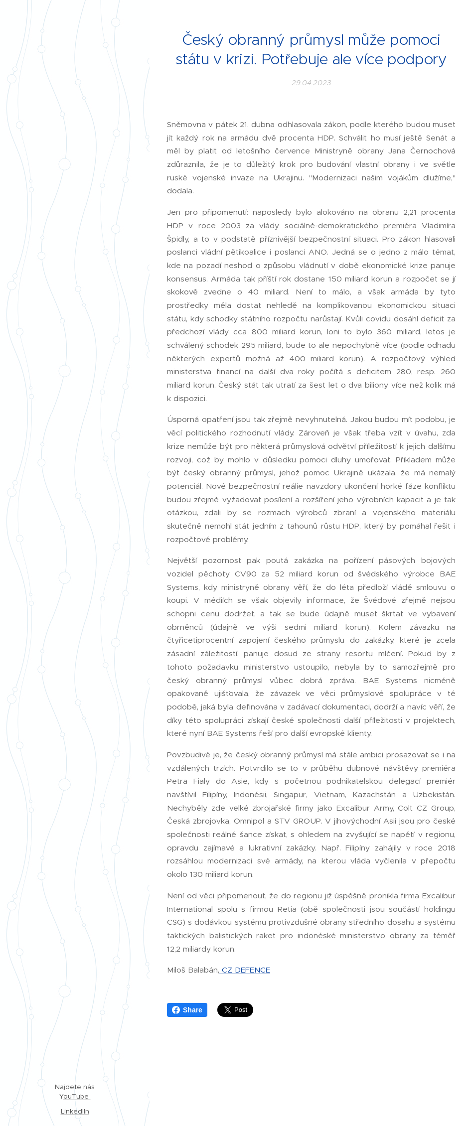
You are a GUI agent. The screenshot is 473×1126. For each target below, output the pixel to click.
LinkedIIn (75, 1111)
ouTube (77, 1096)
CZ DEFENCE (244, 970)
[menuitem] (75, 490)
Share (187, 1010)
